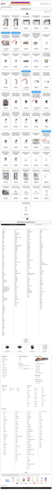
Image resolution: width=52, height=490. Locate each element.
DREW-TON (4, 447)
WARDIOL (41, 301)
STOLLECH (40, 431)
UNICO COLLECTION (42, 291)
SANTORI (41, 248)
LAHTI (15, 289)
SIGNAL (40, 421)
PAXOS (28, 282)
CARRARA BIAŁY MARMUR (5, 290)
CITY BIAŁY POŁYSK (4, 298)
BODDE (3, 266)
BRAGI (3, 272)
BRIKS (3, 275)
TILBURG (41, 280)
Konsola (35, 390)
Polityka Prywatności (5, 359)
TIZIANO (41, 282)
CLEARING (3, 301)
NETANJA (28, 264)
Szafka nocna (29, 403)
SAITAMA (41, 246)
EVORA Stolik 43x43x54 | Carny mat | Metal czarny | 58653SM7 (5, 55)
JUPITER (16, 272)
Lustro (35, 395)
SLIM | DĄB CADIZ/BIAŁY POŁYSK (44, 264)
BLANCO (3, 265)
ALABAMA (3, 237)
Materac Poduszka (44, 395)
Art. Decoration (5, 423)
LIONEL (16, 301)
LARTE (15, 291)
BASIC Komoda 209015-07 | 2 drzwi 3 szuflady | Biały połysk (36, 16)
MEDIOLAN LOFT (29, 239)
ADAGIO (3, 230)
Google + (20, 361)
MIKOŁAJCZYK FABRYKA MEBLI (31, 439)
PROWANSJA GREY (29, 292)
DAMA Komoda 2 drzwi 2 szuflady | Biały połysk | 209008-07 (26, 170)
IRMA (15, 266)
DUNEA (3, 326)
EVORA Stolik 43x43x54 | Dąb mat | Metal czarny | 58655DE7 (15, 55)
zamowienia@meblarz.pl (39, 372)
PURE (28, 293)
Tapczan (35, 403)
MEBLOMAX (28, 434)
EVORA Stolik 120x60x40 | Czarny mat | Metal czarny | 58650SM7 (26, 55)
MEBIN (28, 421)
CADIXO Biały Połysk (4, 280)
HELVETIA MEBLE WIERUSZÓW (18, 436)
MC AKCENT (28, 418)
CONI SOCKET (3, 307)
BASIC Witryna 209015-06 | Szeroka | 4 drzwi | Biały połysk (6, 16)
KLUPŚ (16, 449)
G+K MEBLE (16, 423)
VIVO (40, 441)
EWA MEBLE (4, 454)
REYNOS (41, 237)
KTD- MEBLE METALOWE (18, 454)
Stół (27, 401)
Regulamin (3, 361)
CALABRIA (3, 282)
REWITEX (40, 416)
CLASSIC (3, 300)
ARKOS (4, 421)
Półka (28, 398)
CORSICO (3, 310)
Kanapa (43, 389)
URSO (40, 292)
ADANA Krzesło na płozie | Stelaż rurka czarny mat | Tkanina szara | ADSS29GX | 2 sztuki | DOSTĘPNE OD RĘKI (16, 36)
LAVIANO (16, 293)
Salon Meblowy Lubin (4, 485)
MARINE (28, 237)
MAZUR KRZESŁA (29, 416)
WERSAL (40, 444)
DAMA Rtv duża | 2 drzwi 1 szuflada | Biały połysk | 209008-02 (26, 153)
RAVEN (40, 413)
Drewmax (4, 449)
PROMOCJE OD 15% (14, 2)
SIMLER (40, 423)
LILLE (15, 300)
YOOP (40, 308)
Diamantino (3, 327)
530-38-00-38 (37, 371)
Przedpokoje (4, 390)
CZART (4, 441)
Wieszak (43, 404)
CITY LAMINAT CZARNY (5, 299)
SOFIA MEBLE (41, 426)
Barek (35, 387)
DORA (3, 325)
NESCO (28, 263)
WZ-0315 (41, 307)
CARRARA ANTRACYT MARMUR (6, 289)
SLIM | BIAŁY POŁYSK (42, 263)
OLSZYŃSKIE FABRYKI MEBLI (30, 454)
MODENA (28, 245)
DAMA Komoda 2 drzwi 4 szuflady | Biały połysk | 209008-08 (36, 134)
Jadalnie (11, 387)
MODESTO (28, 248)
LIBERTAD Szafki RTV (17, 299)
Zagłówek (35, 406)
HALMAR (16, 434)
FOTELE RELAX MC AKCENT (18, 237)
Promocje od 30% (4, 373)
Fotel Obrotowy (36, 389)
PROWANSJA (28, 290)
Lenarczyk (16, 457)
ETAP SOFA (4, 452)
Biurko (42, 387)
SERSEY (41, 255)
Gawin (16, 426)
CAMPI (3, 284)
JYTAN (15, 274)
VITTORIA (41, 299)
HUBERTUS (16, 441)
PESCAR (28, 283)
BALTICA (3, 257)
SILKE (40, 257)
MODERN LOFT (29, 247)
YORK (40, 309)
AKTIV (3, 236)
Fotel (27, 389)
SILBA (40, 256)
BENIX (4, 426)
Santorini (41, 275)
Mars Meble (28, 413)
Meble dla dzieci (4, 389)
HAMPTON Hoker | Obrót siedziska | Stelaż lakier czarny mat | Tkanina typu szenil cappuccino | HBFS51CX (16, 114)
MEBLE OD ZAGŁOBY (29, 429)
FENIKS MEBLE (17, 416)
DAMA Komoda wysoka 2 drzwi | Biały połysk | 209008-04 (46, 153)
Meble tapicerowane (12, 389)
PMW (28, 467)
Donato (3, 328)
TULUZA (41, 290)
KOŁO (16, 452)
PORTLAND (28, 289)
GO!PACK (16, 429)
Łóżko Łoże (28, 395)
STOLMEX (40, 434)
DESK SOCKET (4, 320)
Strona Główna (4, 358)
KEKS (15, 282)
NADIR (28, 257)
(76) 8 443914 (37, 366)
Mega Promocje (4, 375)
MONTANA (28, 255)
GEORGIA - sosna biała (17, 246)
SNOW (40, 266)
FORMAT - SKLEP (17, 418)
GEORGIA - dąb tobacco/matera (18, 245)
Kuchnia (43, 392)
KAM (16, 444)
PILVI (28, 284)
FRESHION (16, 239)
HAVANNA (16, 257)
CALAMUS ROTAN (5, 436)
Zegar (42, 406)
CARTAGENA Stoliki (4, 291)
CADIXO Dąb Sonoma (4, 281)
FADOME (16, 413)
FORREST (16, 236)
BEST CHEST (3, 263)
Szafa (42, 401)
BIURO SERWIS (5, 431)
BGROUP (4, 429)
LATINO (16, 292)
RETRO (41, 236)
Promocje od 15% (4, 370)
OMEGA (28, 272)
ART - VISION (3, 246)
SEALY (40, 418)
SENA (40, 254)
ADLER (4, 413)
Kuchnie (18, 387)
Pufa (42, 398)
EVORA (3, 335)
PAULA (28, 281)
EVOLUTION (3, 334)
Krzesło (35, 392)
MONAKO (28, 254)
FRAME (16, 238)
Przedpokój (35, 398)
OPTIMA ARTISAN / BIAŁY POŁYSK (31, 273)
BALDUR (3, 256)
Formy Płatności (4, 364)
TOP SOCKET (41, 284)
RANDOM (41, 230)
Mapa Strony (4, 376)
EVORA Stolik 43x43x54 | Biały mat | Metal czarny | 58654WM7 (46, 35)
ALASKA (3, 238)
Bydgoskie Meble (5, 434)
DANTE (3, 319)
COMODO (4, 439)
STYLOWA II (41, 273)
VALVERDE (41, 293)
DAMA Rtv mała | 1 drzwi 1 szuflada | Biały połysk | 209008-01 (36, 153)
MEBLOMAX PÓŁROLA (30, 436)
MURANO (28, 256)
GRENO (16, 255)
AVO (2, 254)
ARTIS (3, 247)
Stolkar (40, 429)
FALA (15, 230)
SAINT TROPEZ (41, 245)
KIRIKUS (16, 284)
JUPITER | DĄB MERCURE (18, 273)
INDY (15, 263)
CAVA (3, 293)
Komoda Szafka (29, 390)
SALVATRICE (41, 247)
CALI (2, 283)
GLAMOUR (16, 248)
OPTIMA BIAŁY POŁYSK (30, 274)
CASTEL (3, 292)
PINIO (28, 462)
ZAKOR (40, 447)
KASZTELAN (16, 280)
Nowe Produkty (4, 367)
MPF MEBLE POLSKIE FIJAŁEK (30, 449)
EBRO (3, 329)
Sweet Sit (40, 436)
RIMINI (41, 238)
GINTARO (16, 247)
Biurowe (3, 387)
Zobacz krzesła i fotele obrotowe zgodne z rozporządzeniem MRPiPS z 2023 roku (20, 3)
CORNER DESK (4, 309)
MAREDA (28, 236)
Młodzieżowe (18, 389)
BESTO (3, 264)
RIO (40, 239)
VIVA (40, 300)
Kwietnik (28, 393)
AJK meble (4, 416)
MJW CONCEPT (29, 441)
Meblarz (28, 423)
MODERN (28, 246)
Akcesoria (28, 387)
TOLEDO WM (41, 283)
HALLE (15, 256)
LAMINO (16, 290)
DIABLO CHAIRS (5, 444)
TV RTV (28, 404)
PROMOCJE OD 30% (26, 2)
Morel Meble (28, 444)
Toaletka (43, 403)
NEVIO (28, 266)
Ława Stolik (35, 393)
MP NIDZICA (28, 447)
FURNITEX (16, 421)
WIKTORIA (41, 302)
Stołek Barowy (36, 401)
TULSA (41, 289)
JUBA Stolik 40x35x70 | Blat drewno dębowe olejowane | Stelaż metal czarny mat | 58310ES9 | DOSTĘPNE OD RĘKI (26, 75)
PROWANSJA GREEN (29, 291)
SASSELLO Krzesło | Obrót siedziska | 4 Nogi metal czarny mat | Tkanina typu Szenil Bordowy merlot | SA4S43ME (5, 94)
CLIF (2, 302)
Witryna (28, 406)
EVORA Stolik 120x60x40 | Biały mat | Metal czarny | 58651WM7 (36, 55)
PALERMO (28, 280)
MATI (28, 238)
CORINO (3, 308)
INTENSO (16, 265)
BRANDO (3, 273)
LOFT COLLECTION (17, 302)
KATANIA (16, 281)
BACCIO (3, 255)
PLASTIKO (28, 465)
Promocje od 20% (4, 372)
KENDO (16, 283)
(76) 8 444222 (37, 377)
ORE (27, 275)
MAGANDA (28, 230)
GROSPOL (16, 431)
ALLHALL (4, 418)
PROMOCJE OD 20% (20, 2)
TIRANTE (41, 281)
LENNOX (16, 298)
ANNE (3, 239)
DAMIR (3, 318)
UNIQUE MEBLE (41, 439)
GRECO (16, 254)
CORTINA (3, 311)
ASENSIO (3, 248)
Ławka (42, 393)
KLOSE (16, 447)
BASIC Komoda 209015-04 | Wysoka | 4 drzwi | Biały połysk (16, 16)
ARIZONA (3, 245)
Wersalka (35, 404)
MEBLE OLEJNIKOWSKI (30, 431)
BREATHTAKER (4, 274)
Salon (10, 390)
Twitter (20, 359)
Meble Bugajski (29, 426)
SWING (41, 274)
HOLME (16, 439)
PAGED (28, 457)
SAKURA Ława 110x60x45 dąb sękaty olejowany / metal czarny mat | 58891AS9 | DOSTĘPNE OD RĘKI (46, 135)
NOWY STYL (28, 452)
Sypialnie (18, 390)
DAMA (3, 316)
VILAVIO (41, 298)
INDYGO (16, 264)
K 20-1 (15, 275)
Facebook (20, 358)
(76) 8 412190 (37, 369)
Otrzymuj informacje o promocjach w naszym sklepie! (24, 365)
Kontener (43, 390)
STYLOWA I (41, 272)
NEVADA (28, 265)
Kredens (28, 392)
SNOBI (40, 265)
